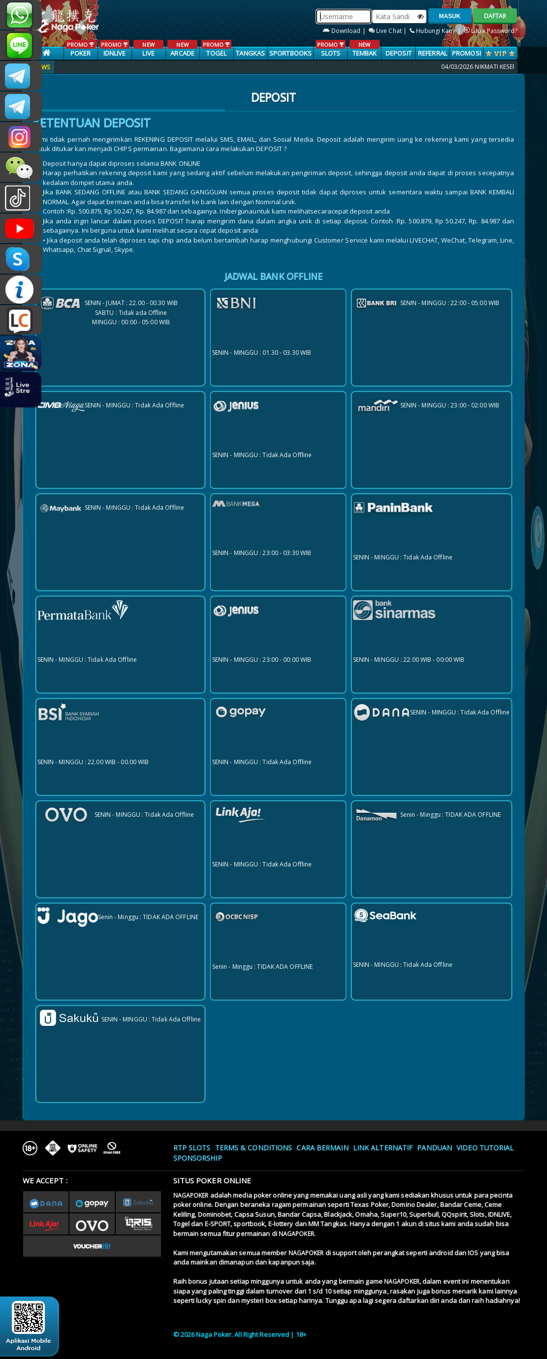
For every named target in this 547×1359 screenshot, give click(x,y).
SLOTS (331, 49)
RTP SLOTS (192, 1147)
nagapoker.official (21, 137)
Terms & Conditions (253, 1147)
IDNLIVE (114, 49)
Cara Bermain (322, 1147)
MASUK (450, 16)
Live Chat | (388, 31)
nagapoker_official (21, 45)
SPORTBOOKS (290, 53)
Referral (432, 53)
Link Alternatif (383, 1147)
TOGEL (216, 49)
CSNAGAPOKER (21, 76)
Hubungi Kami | (436, 31)
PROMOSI (466, 53)
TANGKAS (250, 53)
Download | (344, 31)
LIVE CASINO (148, 53)
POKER (80, 49)
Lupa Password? (490, 31)
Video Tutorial (485, 1147)
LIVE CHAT (21, 320)
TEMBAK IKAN (365, 53)
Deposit (399, 53)
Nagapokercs (21, 106)
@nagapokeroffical (21, 198)
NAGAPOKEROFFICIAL (21, 228)
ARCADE (182, 49)
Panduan (434, 1147)
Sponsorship (197, 1158)
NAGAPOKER (191, 1195)
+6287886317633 (21, 15)
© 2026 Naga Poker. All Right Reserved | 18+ (239, 1334)
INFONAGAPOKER (21, 289)
